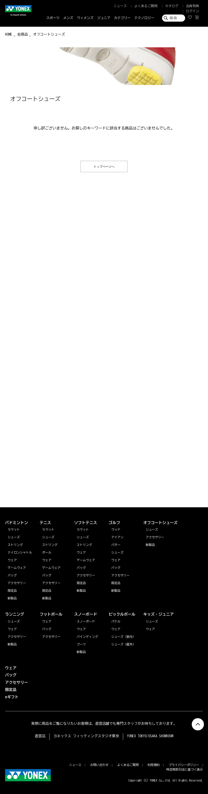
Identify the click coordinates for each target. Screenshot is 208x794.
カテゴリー (122, 18)
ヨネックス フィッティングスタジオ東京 (86, 736)
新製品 (12, 644)
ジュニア (103, 18)
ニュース (120, 6)
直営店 (40, 736)
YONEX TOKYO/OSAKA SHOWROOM (150, 736)
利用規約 (154, 764)
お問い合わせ (99, 764)
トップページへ (104, 166)
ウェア (12, 628)
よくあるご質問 (145, 6)
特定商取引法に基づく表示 (184, 769)
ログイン (192, 11)
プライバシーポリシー (184, 764)
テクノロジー (144, 18)
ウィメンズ (85, 18)
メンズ (68, 18)
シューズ (14, 621)
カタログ (171, 6)
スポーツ (52, 18)
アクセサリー (17, 636)
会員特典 (192, 6)
